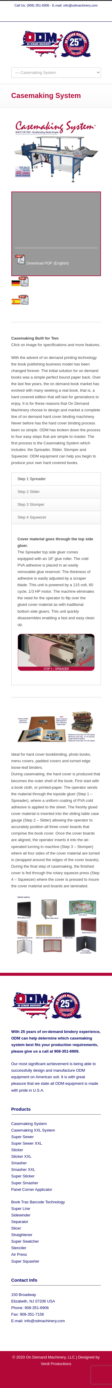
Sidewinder (20, 1215)
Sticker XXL (21, 1156)
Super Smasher (24, 1183)
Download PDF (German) (51, 285)
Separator (19, 1221)
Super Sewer (22, 1137)
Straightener (22, 1235)
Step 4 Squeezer (32, 517)
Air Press (19, 1254)
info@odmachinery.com (44, 1321)
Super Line (20, 1208)
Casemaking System (29, 1123)
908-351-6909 (66, 1051)
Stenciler (19, 1248)
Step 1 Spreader (32, 479)
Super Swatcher (25, 1241)
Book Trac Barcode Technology (38, 1202)
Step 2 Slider (29, 491)
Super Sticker (23, 1176)
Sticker (17, 1150)
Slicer (16, 1228)
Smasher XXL (23, 1169)
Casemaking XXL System (33, 1130)
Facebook (56, 16)
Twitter (44, 16)
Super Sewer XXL (26, 1143)
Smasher (19, 1163)
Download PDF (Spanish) (51, 303)
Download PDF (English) (47, 263)
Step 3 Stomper (31, 504)
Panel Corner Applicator (31, 1189)
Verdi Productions (56, 1363)
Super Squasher (25, 1261)
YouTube (68, 16)
